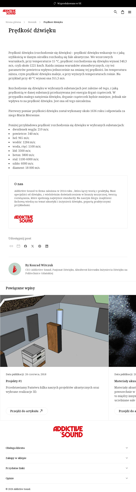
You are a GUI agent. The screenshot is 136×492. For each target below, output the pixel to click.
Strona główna (13, 22)
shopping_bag (122, 12)
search (115, 12)
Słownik (32, 22)
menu (130, 12)
